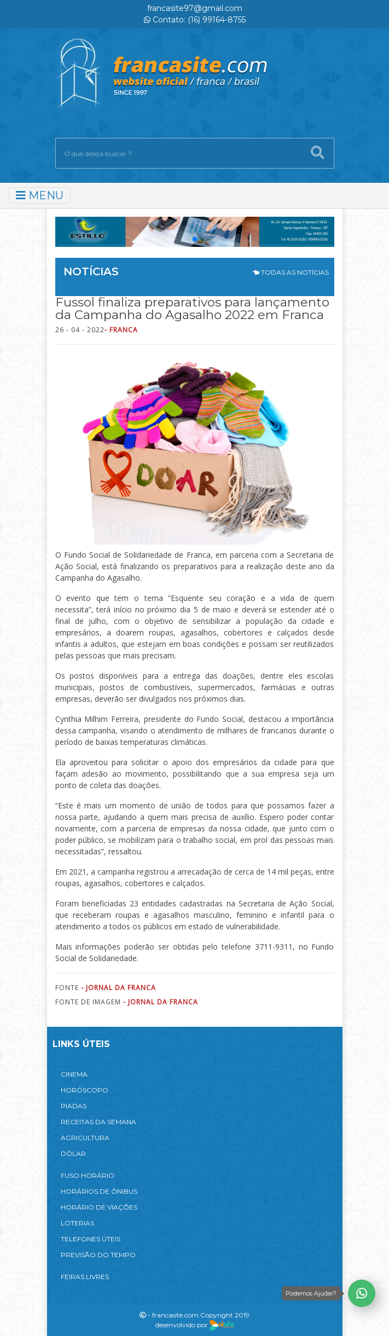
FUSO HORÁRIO (87, 1175)
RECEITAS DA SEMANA (98, 1122)
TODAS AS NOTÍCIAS (291, 272)
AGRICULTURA (85, 1137)
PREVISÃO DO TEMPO (98, 1255)
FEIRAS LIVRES (85, 1277)
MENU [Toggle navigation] (39, 195)
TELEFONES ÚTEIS (90, 1239)
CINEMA (74, 1074)
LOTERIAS (77, 1223)
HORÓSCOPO (84, 1090)
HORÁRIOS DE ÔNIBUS (99, 1191)
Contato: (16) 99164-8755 (195, 20)
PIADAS (73, 1106)
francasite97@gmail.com (194, 8)
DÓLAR (73, 1153)
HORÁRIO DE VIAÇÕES (99, 1207)
